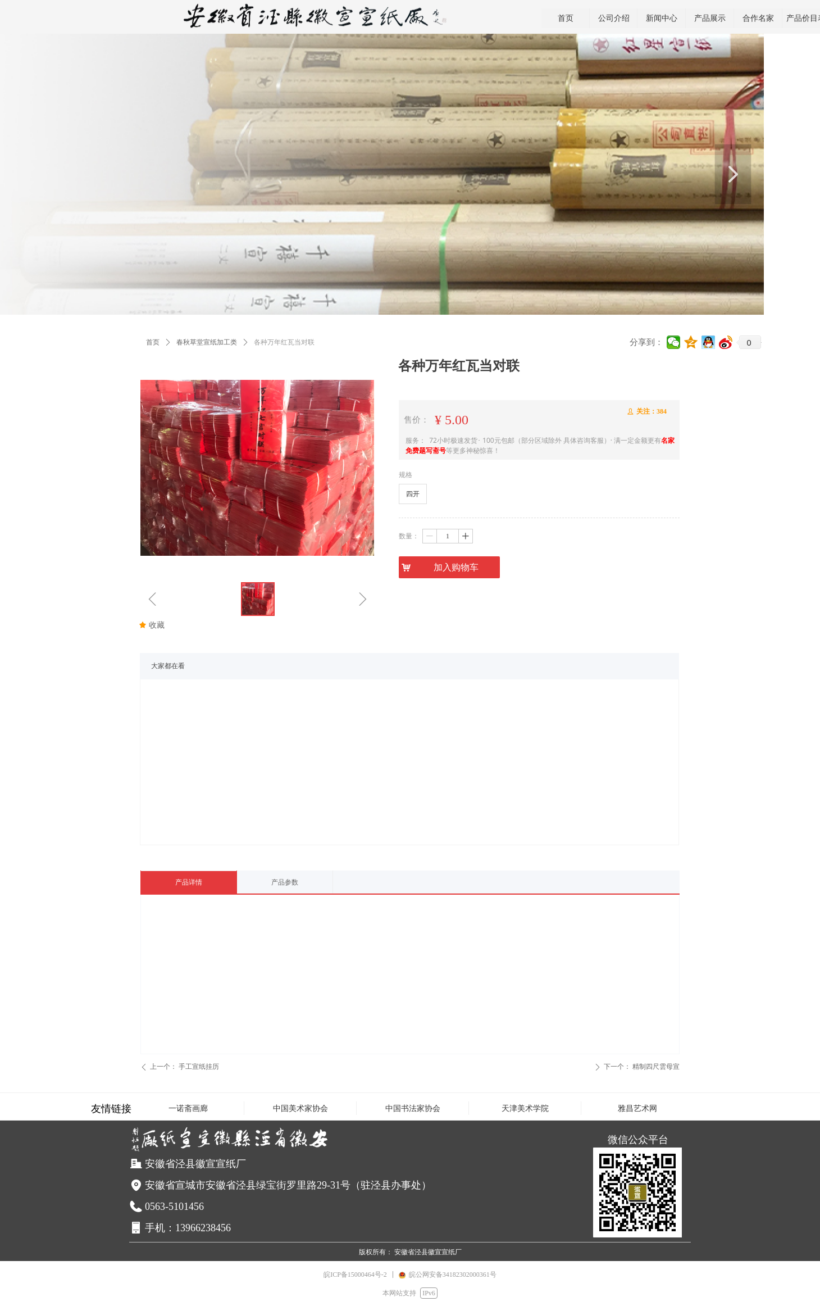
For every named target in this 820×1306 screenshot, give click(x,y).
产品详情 (188, 882)
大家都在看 (168, 666)
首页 (153, 342)
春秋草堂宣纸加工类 (206, 342)
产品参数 (284, 882)
